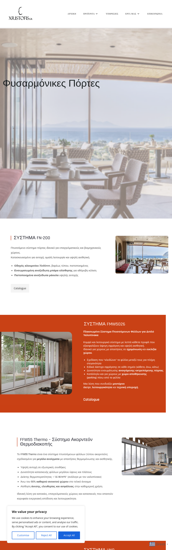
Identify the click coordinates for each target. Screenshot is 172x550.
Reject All (46, 535)
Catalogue (129, 511)
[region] (46, 524)
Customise (23, 535)
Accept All (69, 535)
